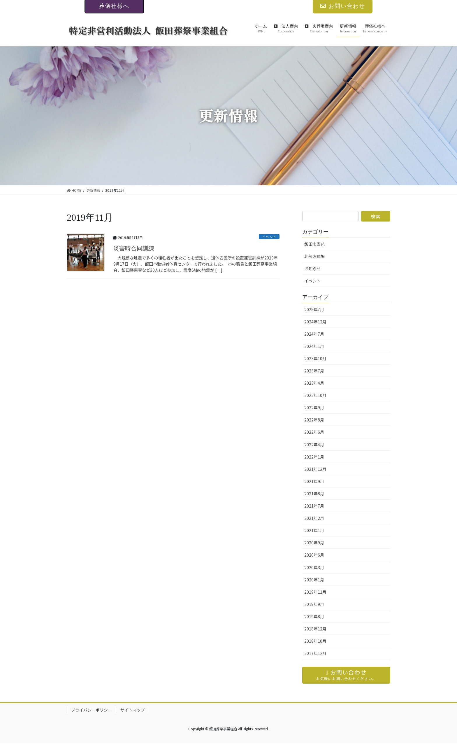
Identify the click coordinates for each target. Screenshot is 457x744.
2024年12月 (315, 322)
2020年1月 (314, 580)
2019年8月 (314, 616)
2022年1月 (314, 457)
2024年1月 (314, 346)
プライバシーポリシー (91, 711)
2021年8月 (314, 493)
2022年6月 (314, 432)
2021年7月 (314, 506)
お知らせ (312, 268)
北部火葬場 (314, 256)
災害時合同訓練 (133, 248)
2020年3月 (314, 567)
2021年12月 (315, 469)
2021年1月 (314, 530)
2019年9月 (314, 604)
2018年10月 (315, 641)
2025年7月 (314, 309)
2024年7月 (314, 334)
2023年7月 (314, 371)
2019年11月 (315, 592)
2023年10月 (315, 358)
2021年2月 (314, 518)
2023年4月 (314, 383)
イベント (267, 236)
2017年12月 (315, 653)
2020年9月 (314, 543)
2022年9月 (314, 407)
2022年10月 (315, 395)
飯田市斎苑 (314, 244)
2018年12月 (315, 629)
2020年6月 (314, 555)
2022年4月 (314, 444)
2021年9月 (314, 481)
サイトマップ (132, 711)
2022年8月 (314, 420)
